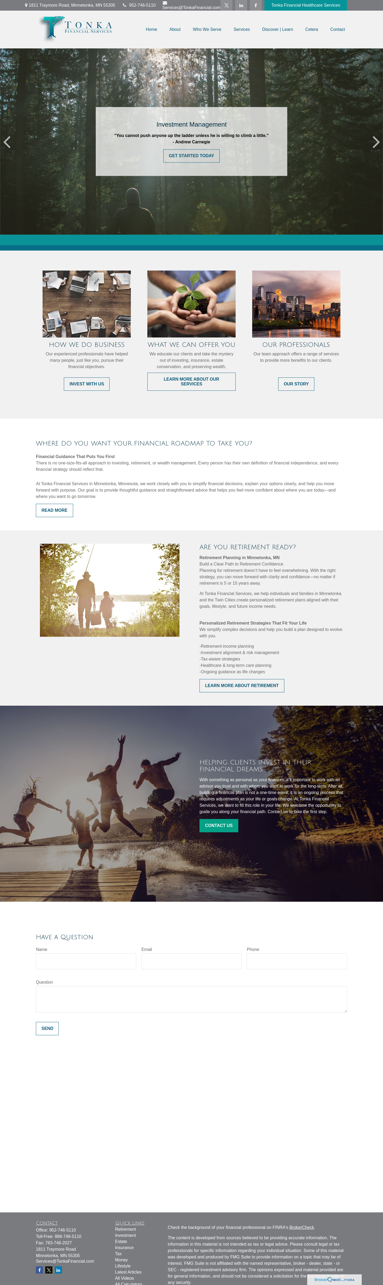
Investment (125, 1235)
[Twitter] (226, 5)
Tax (118, 1253)
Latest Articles (128, 1272)
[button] (151, 29)
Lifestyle (123, 1266)
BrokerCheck (301, 1227)
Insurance (124, 1247)
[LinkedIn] (241, 5)
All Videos (124, 1278)
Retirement (125, 1229)
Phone (253, 949)
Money (121, 1260)
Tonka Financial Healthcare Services (305, 5)
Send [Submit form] (47, 1028)
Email (146, 949)
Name (41, 949)
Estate (121, 1241)
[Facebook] (256, 5)
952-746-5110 (139, 5)
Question (44, 982)
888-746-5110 (68, 1236)
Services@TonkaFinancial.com (191, 5)
